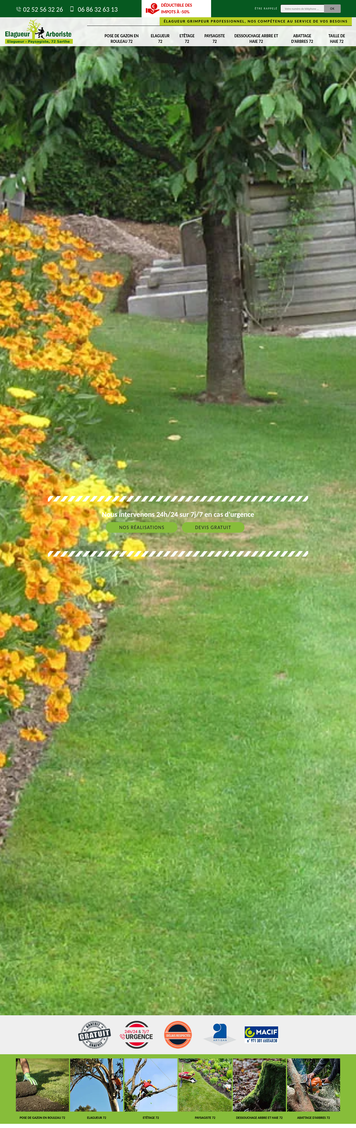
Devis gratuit (213, 527)
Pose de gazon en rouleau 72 (122, 38)
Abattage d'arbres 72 (302, 38)
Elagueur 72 (160, 38)
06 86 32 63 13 (93, 9)
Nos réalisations (141, 527)
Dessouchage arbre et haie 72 (256, 38)
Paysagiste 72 (214, 38)
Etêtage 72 (186, 38)
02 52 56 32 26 (39, 9)
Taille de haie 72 (336, 38)
